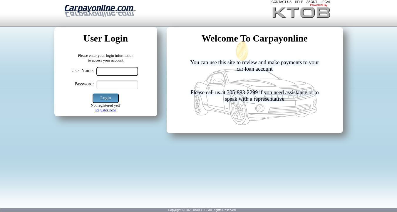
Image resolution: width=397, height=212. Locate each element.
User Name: (82, 70)
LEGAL (326, 2)
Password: (84, 83)
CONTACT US (282, 2)
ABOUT (311, 2)
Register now (105, 110)
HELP (299, 2)
